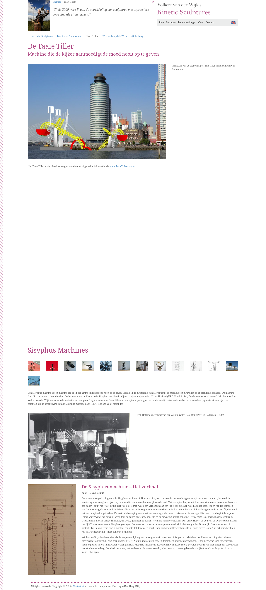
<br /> (133, 255)
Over (201, 22)
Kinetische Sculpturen (41, 36)
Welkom (57, 1)
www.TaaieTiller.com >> (123, 166)
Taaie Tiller (92, 36)
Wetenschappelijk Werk (114, 36)
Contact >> (79, 586)
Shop (161, 22)
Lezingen (170, 22)
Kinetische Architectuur (69, 36)
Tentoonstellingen (187, 22)
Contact (210, 22)
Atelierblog (137, 36)
